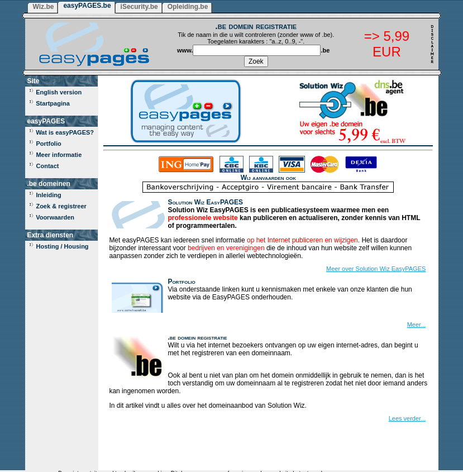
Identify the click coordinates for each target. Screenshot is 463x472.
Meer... (416, 324)
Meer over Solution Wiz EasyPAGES (376, 268)
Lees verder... (407, 418)
